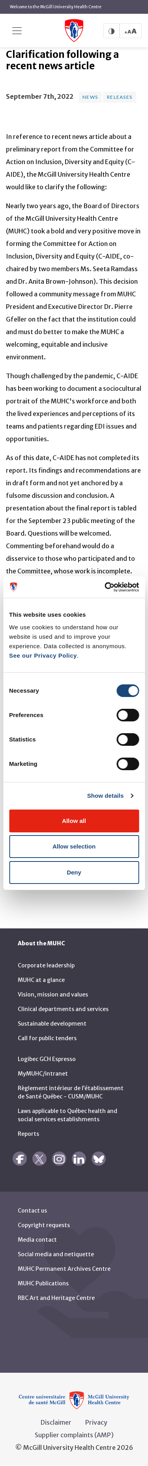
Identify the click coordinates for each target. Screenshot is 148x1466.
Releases (119, 97)
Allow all (74, 820)
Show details (105, 795)
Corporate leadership (46, 965)
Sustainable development (52, 1023)
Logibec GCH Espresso (47, 1059)
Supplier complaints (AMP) (74, 1435)
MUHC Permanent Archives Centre (64, 1268)
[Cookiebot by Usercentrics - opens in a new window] (105, 587)
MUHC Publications (43, 1283)
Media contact (37, 1239)
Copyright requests (44, 1225)
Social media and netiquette (56, 1254)
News (90, 97)
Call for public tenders (47, 1038)
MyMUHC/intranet (43, 1073)
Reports (28, 1133)
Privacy (96, 1422)
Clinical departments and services (63, 1009)
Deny (74, 872)
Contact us (32, 1210)
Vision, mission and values (53, 994)
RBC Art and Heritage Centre (56, 1297)
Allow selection (74, 846)
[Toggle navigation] (17, 30)
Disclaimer (56, 1422)
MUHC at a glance (41, 979)
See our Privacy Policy (43, 655)
